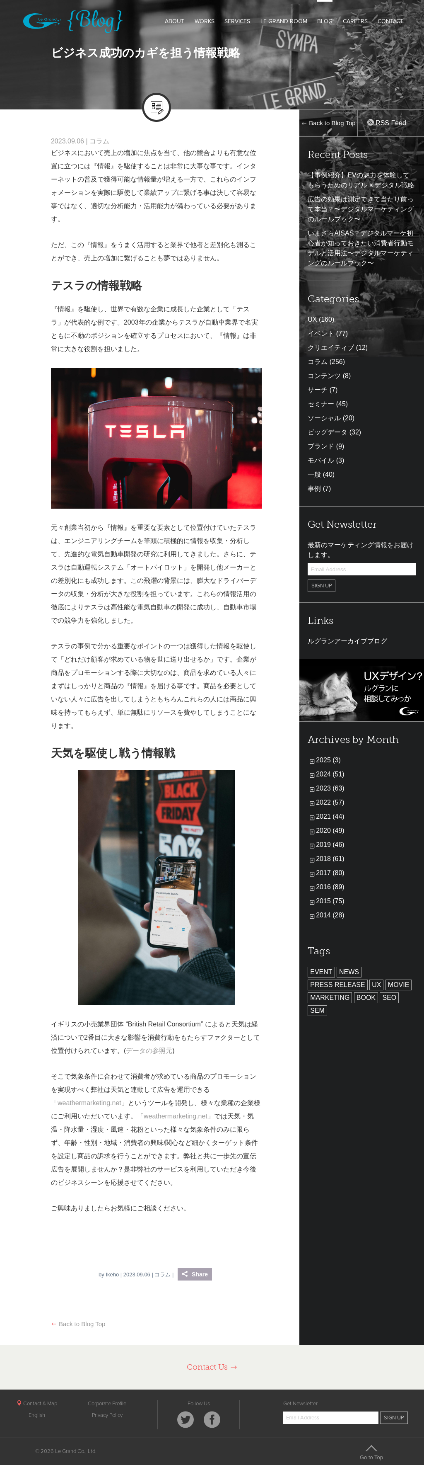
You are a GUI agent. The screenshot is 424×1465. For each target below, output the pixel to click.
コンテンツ (324, 375)
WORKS (204, 21)
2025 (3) (328, 760)
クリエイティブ (331, 347)
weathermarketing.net (89, 1102)
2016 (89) (330, 886)
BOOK (366, 997)
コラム (99, 141)
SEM (317, 1010)
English (37, 1415)
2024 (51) (330, 774)
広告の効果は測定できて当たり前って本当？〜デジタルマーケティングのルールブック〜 (361, 209)
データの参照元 (149, 1050)
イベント (321, 333)
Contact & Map (37, 1403)
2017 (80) (330, 872)
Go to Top (371, 1452)
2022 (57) (330, 802)
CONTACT (390, 21)
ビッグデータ (327, 432)
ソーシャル (324, 418)
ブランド (321, 446)
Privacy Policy (107, 1415)
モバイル (321, 460)
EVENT (321, 971)
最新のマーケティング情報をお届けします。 (361, 549)
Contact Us (212, 1367)
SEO (389, 997)
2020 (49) (330, 830)
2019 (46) (330, 844)
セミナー (321, 403)
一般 (314, 474)
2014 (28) (330, 915)
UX (312, 319)
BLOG (324, 21)
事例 (314, 488)
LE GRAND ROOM (283, 21)
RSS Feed (386, 122)
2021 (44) (330, 816)
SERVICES (237, 21)
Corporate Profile (107, 1403)
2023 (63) (330, 788)
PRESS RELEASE (337, 984)
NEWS (349, 971)
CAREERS (355, 21)
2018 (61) (330, 858)
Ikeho (112, 1274)
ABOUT (174, 21)
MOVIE (399, 984)
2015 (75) (330, 901)
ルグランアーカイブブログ (347, 641)
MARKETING (329, 997)
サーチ (318, 389)
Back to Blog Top (78, 1323)
